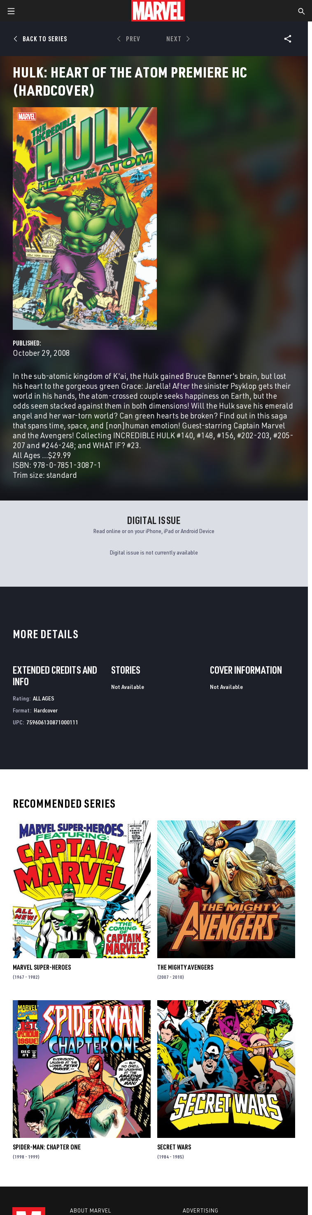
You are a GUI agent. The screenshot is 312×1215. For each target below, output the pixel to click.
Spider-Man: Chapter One (47, 1147)
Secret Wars (174, 1147)
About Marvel (90, 1210)
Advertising (201, 1210)
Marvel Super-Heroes (42, 967)
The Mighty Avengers (185, 967)
